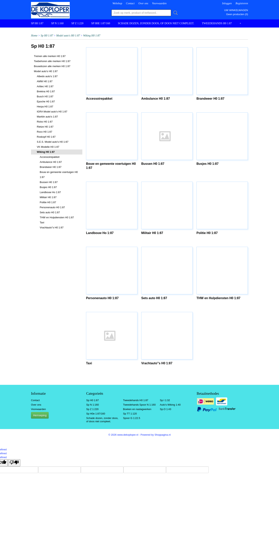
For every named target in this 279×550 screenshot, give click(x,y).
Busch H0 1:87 (45, 96)
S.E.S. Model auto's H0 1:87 (52, 141)
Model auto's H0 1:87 (68, 35)
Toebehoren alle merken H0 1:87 (52, 61)
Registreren (242, 3)
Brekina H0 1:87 (46, 91)
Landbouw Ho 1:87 (50, 192)
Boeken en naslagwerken (137, 409)
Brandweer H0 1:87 (50, 167)
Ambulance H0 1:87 (51, 162)
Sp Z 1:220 (77, 23)
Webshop (117, 3)
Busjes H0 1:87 (48, 187)
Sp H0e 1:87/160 (100, 23)
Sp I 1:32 (165, 400)
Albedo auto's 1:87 (47, 76)
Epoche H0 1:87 (46, 101)
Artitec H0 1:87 (45, 86)
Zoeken (175, 13)
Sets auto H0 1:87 (50, 212)
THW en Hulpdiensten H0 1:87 (57, 217)
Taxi (42, 222)
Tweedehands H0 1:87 (217, 23)
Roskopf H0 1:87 (46, 136)
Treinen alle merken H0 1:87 (50, 56)
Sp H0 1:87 (37, 23)
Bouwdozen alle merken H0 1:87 (52, 66)
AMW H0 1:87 (45, 81)
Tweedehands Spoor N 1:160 (139, 404)
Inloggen (227, 3)
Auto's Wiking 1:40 (170, 404)
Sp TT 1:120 (130, 413)
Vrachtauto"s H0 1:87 (52, 227)
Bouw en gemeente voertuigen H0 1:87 (59, 175)
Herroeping (39, 415)
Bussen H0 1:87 (49, 182)
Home (34, 35)
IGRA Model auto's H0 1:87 (52, 111)
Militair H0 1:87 (48, 197)
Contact (130, 3)
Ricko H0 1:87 (45, 121)
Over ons (143, 3)
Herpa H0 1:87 (45, 106)
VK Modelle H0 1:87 (48, 146)
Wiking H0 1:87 (91, 35)
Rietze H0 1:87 (45, 126)
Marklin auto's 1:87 (47, 116)
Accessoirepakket (49, 156)
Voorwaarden (159, 3)
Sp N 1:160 (57, 23)
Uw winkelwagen (236, 10)
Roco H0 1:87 (44, 131)
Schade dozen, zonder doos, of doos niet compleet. (156, 23)
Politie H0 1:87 (48, 202)
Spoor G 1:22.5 (131, 418)
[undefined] (14, 462)
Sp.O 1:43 (165, 409)
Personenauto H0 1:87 (52, 207)
